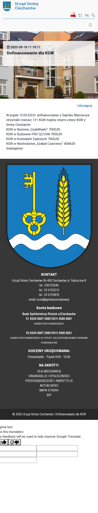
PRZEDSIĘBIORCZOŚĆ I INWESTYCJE (49, 381)
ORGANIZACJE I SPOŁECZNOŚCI (49, 376)
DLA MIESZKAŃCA (49, 371)
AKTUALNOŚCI (49, 385)
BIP (49, 395)
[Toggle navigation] (90, 25)
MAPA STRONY (49, 390)
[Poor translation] (14, 442)
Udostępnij (84, 106)
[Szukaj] (92, 15)
